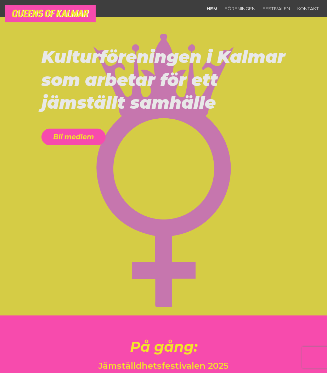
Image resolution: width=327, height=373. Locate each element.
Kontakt (308, 8)
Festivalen (276, 8)
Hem (212, 8)
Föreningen (240, 8)
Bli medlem (73, 137)
